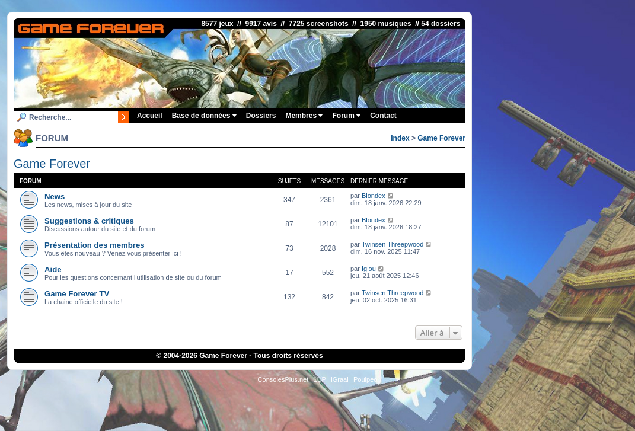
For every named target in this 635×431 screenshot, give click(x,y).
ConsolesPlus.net (283, 379)
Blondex (373, 195)
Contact (383, 115)
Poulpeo (365, 379)
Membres (304, 115)
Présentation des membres (94, 245)
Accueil (149, 115)
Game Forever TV (76, 293)
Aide (53, 269)
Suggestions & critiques (89, 220)
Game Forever (441, 138)
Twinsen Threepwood (392, 244)
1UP (320, 379)
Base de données (204, 115)
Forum (346, 115)
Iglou (369, 268)
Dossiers (261, 115)
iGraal (339, 379)
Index (400, 138)
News (54, 196)
